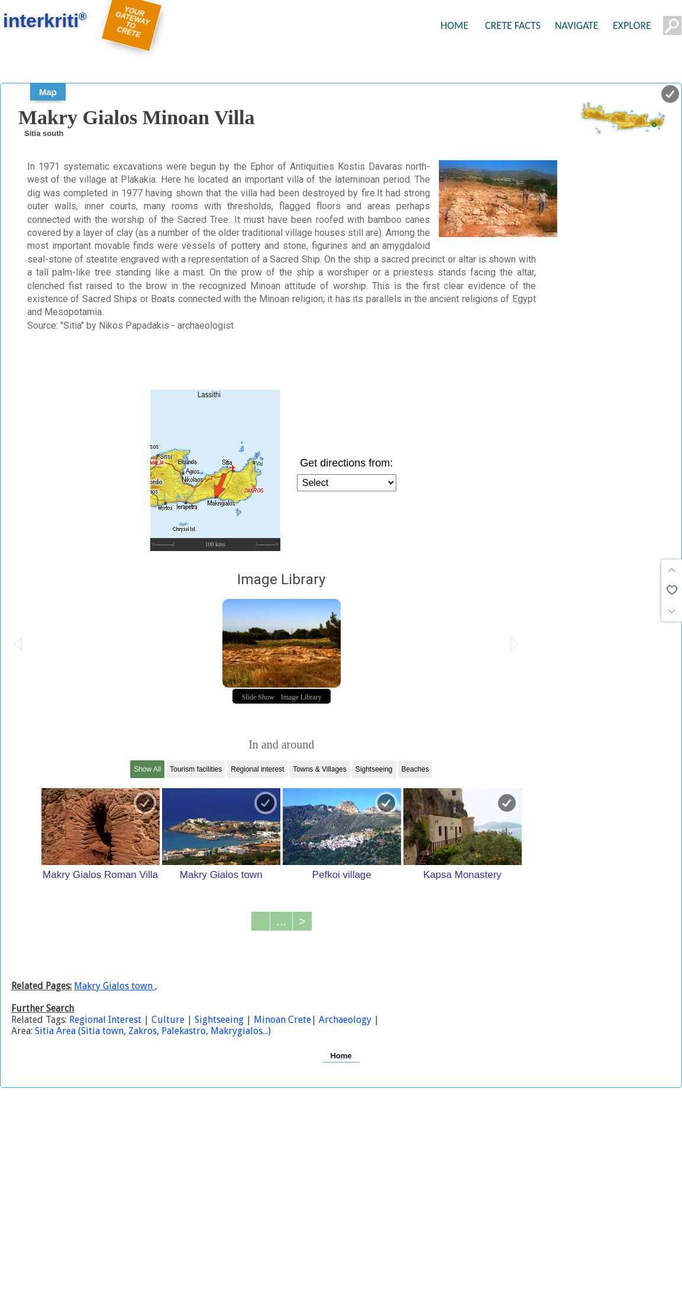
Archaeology (345, 1019)
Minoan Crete (281, 1019)
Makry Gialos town (221, 874)
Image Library (301, 697)
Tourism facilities (196, 769)
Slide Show (258, 697)
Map (48, 92)
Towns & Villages (320, 769)
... (281, 921)
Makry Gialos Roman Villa (100, 874)
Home (340, 1055)
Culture (168, 1019)
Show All (147, 769)
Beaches (415, 769)
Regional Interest (106, 1019)
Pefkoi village (341, 874)
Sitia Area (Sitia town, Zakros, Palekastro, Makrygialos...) (153, 1030)
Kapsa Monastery (463, 874)
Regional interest (257, 769)
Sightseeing (374, 769)
